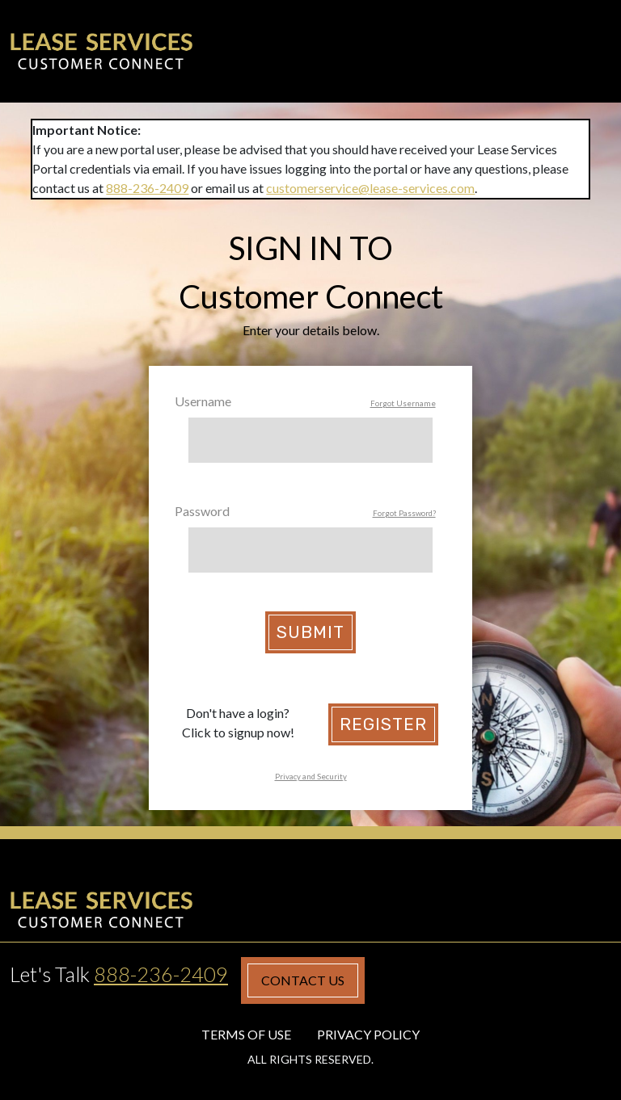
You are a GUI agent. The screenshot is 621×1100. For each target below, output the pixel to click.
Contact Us (302, 980)
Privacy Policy (368, 1034)
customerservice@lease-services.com (370, 187)
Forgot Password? (404, 513)
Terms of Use (246, 1034)
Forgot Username (403, 403)
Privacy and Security (311, 776)
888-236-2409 (147, 187)
